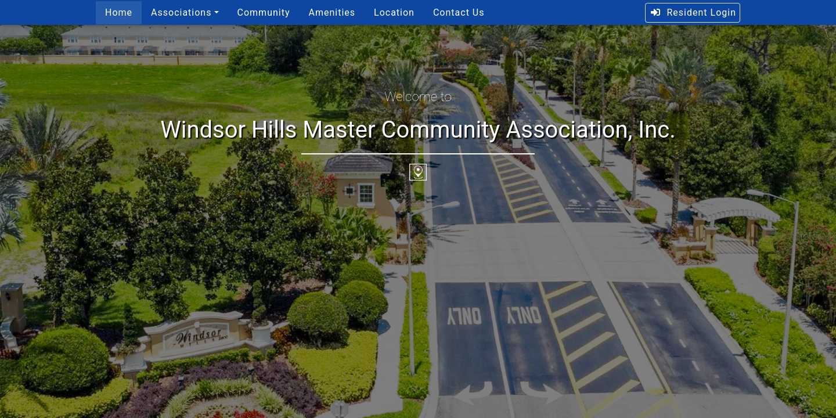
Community (263, 12)
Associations (181, 12)
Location (394, 12)
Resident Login (693, 12)
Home (118, 12)
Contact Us (459, 12)
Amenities (331, 12)
